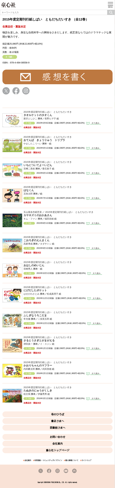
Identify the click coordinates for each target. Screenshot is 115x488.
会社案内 (57, 443)
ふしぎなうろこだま (35, 315)
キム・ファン (30, 218)
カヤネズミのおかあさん (38, 215)
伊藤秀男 (42, 394)
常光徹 (27, 319)
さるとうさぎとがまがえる (39, 340)
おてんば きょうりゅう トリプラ (44, 140)
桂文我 (27, 394)
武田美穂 (46, 369)
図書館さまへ (57, 427)
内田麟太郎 (29, 369)
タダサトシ (45, 243)
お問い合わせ (57, 437)
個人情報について (71, 460)
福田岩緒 (49, 218)
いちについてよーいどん (38, 165)
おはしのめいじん (34, 265)
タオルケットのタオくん (38, 115)
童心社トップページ (57, 450)
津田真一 (28, 344)
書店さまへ (57, 421)
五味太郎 (28, 193)
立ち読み (93, 123)
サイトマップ (86, 460)
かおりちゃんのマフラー (38, 365)
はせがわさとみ (31, 294)
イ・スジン (45, 344)
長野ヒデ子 (50, 118)
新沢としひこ (30, 118)
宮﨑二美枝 (29, 168)
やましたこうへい (33, 143)
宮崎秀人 (28, 268)
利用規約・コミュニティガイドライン (48, 460)
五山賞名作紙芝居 (33, 212)
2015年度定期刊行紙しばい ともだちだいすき (48, 112)
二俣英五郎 (43, 319)
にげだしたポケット (35, 290)
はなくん (29, 190)
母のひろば (57, 414)
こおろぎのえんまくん (36, 240)
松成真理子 (52, 294)
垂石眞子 (46, 168)
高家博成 (28, 243)
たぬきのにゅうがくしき (38, 390)
